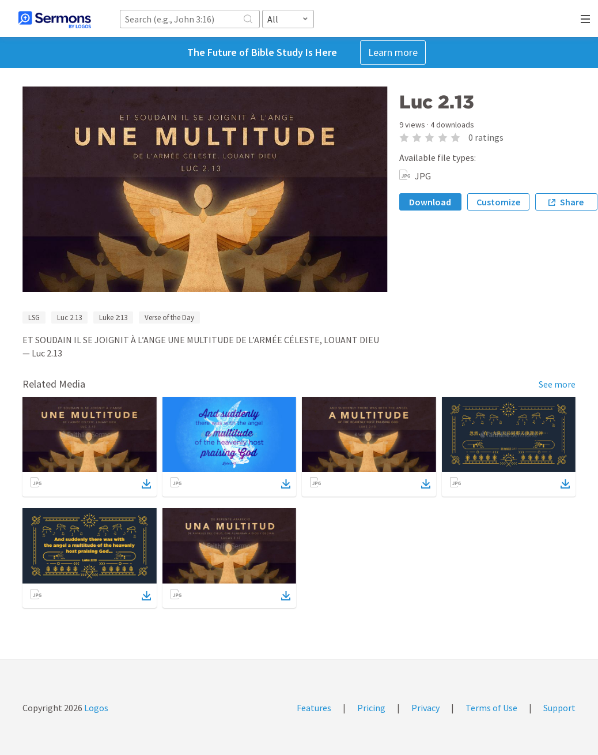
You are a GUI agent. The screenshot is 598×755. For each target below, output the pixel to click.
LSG (34, 317)
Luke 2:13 (113, 317)
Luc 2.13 (69, 317)
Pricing (371, 707)
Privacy (425, 707)
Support (559, 707)
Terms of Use (491, 707)
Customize (498, 202)
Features (314, 707)
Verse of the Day (169, 317)
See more (557, 384)
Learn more (393, 52)
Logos (95, 707)
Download (430, 202)
